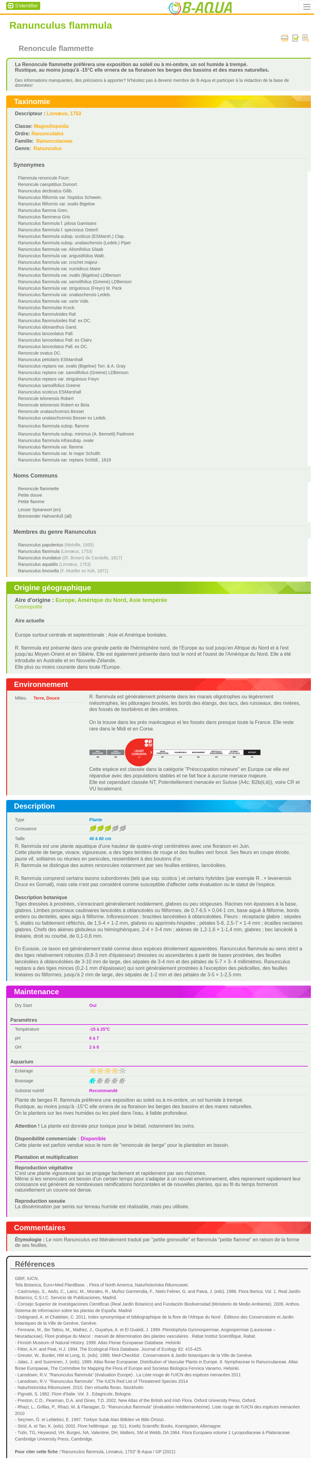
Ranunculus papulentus (40, 544)
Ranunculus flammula (39, 551)
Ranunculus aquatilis (38, 564)
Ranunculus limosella (38, 570)
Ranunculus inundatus (39, 557)
